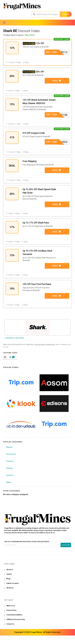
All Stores (9, 591)
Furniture (9, 478)
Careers (9, 577)
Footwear (10, 464)
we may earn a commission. (45, 348)
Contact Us (10, 627)
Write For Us (10, 609)
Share (25, 63)
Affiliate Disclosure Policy (15, 622)
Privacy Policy (11, 613)
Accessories (11, 457)
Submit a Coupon (12, 586)
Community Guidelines (14, 618)
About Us (9, 572)
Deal (57, 81)
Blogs (8, 582)
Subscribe (66, 548)
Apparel (9, 450)
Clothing (9, 471)
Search (65, 14)
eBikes (8, 485)
